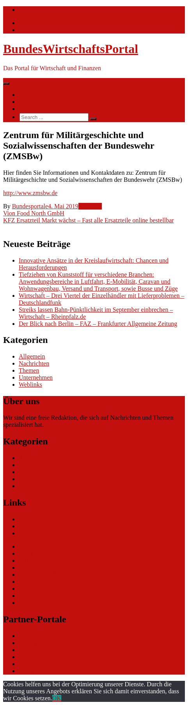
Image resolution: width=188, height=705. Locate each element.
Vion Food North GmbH (33, 213)
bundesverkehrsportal (46, 635)
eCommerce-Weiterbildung (53, 588)
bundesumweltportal (44, 642)
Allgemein (32, 356)
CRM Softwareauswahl (48, 553)
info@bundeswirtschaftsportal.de (60, 9)
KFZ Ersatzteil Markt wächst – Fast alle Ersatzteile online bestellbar (88, 220)
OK (56, 698)
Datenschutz (34, 595)
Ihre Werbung (36, 108)
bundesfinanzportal (43, 649)
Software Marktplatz (44, 567)
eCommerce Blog (40, 546)
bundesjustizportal (41, 657)
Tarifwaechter (36, 671)
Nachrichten (34, 94)
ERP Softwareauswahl (46, 560)
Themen (29, 101)
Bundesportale (30, 206)
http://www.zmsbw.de (30, 193)
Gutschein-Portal (40, 574)
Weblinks (90, 206)
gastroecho (32, 581)
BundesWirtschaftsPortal (70, 49)
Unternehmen (36, 377)
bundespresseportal (43, 664)
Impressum (32, 602)
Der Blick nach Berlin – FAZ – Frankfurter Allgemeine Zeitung (98, 323)
